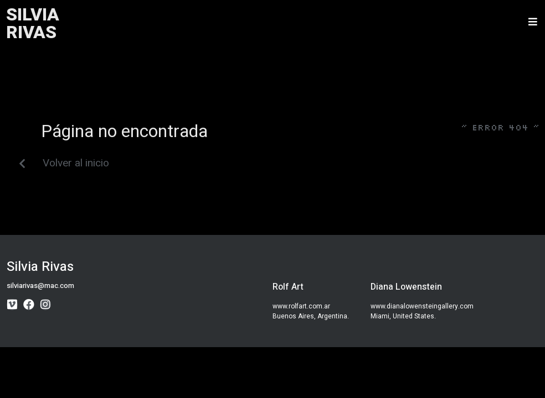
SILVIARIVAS (32, 23)
